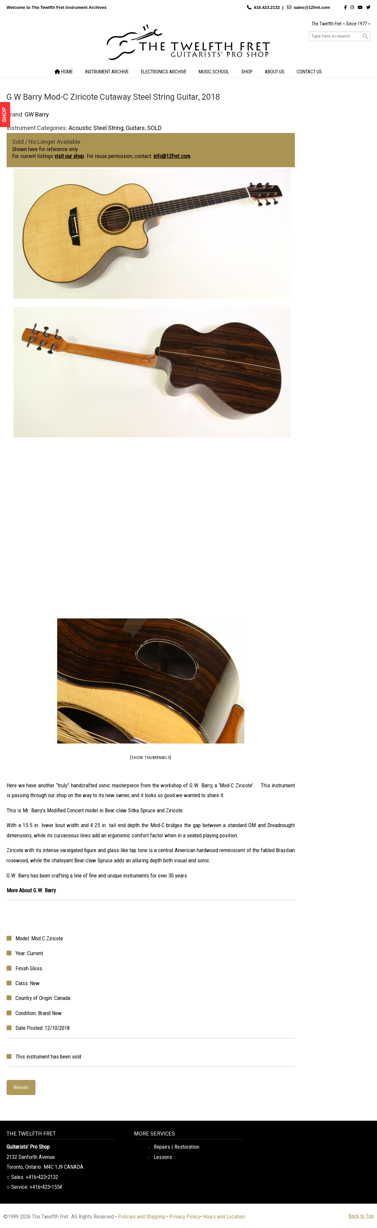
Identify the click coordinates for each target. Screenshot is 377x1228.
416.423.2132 (267, 7)
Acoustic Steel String (96, 127)
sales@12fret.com (312, 7)
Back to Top (361, 1216)
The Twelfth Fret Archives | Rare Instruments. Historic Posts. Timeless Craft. (188, 44)
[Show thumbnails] (150, 757)
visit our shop (69, 156)
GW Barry (37, 114)
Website (21, 1087)
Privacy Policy (184, 1216)
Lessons (163, 1157)
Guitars (135, 127)
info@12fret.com (171, 156)
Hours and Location (224, 1216)
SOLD (154, 127)
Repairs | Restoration (176, 1146)
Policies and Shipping (141, 1216)
